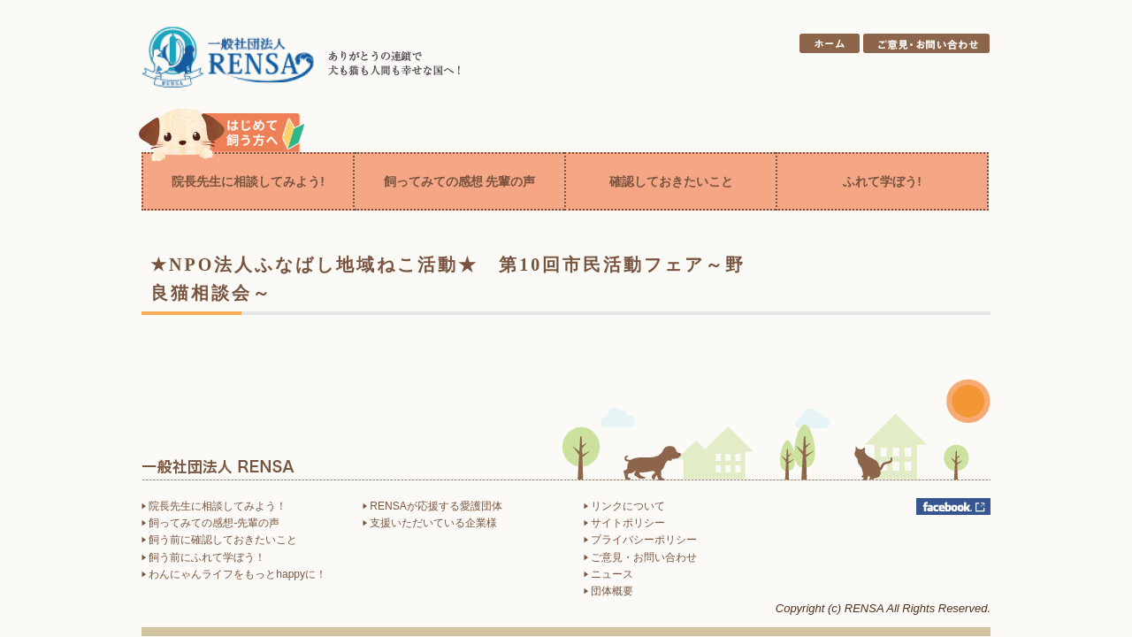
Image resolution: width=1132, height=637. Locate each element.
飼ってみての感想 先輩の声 (460, 181)
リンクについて (624, 506)
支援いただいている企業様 (430, 523)
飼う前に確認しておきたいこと (219, 539)
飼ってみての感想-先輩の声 (210, 523)
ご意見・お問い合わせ (640, 557)
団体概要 (608, 591)
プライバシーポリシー (640, 539)
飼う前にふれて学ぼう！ (203, 557)
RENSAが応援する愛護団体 (432, 506)
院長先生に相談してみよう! (248, 181)
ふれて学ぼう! (882, 181)
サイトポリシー (624, 523)
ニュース (608, 574)
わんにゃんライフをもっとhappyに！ (234, 574)
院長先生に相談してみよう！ (214, 506)
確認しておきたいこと (671, 181)
